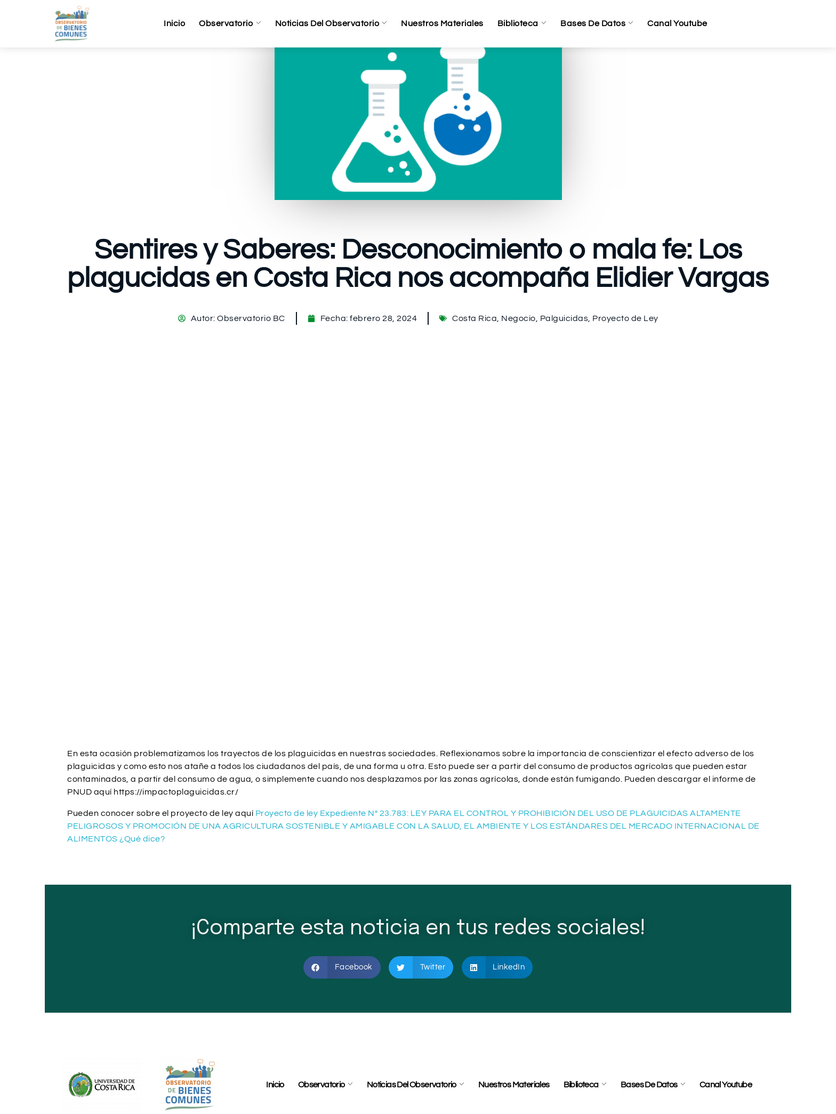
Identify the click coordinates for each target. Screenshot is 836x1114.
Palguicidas (564, 318)
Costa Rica (474, 318)
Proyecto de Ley (625, 318)
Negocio (518, 318)
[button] (342, 967)
